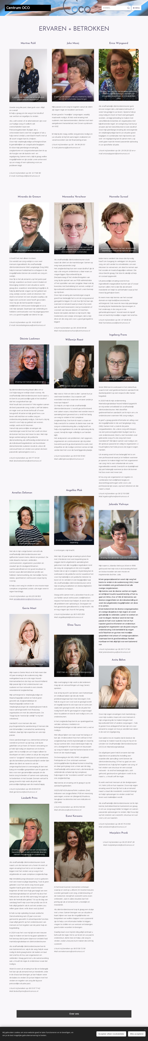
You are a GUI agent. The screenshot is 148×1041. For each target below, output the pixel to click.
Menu (136, 8)
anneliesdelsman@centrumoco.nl (28, 599)
